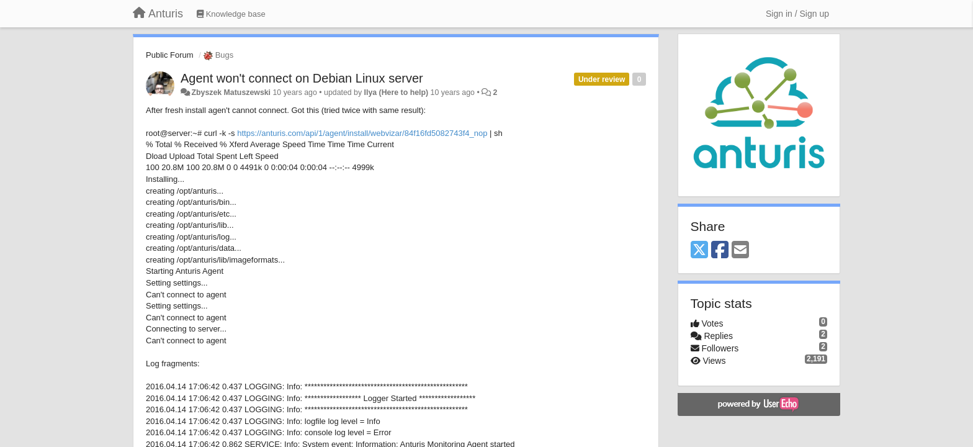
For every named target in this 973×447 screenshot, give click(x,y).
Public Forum (170, 55)
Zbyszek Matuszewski (231, 92)
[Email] (740, 250)
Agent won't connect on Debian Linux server (302, 78)
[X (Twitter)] (699, 250)
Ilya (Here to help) (396, 92)
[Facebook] (720, 250)
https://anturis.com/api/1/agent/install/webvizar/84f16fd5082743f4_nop (362, 133)
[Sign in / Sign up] (797, 13)
